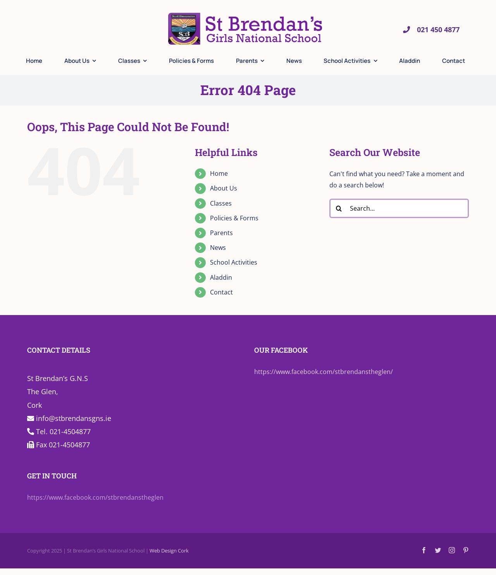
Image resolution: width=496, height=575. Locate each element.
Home (219, 173)
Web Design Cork (169, 550)
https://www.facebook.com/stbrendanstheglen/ (323, 371)
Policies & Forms (234, 218)
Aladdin (221, 277)
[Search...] (399, 208)
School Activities (233, 262)
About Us (223, 188)
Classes (221, 203)
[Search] (339, 208)
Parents (221, 233)
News (218, 247)
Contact (221, 292)
